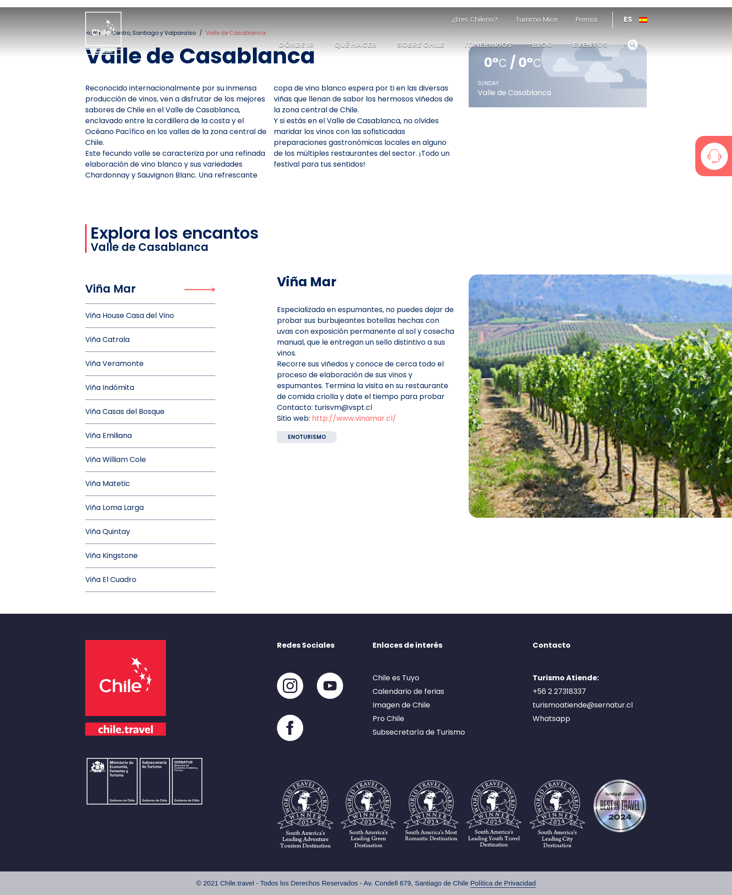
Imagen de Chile (401, 705)
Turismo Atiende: (566, 678)
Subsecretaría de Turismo (419, 732)
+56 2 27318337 (559, 691)
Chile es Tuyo (396, 678)
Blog (542, 44)
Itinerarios (488, 44)
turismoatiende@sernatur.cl (583, 705)
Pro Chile (388, 718)
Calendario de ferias (408, 691)
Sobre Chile (420, 44)
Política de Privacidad (503, 883)
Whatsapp (551, 718)
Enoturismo (307, 437)
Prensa (586, 19)
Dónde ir (296, 44)
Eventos (590, 44)
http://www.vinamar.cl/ (354, 418)
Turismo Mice (536, 19)
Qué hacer (355, 44)
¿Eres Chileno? (475, 19)
